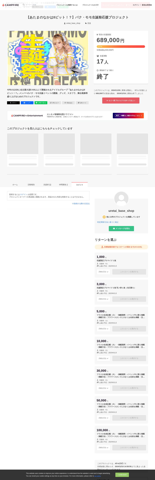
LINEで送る (41, 103)
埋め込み (68, 103)
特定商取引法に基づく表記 (107, 222)
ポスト (13, 103)
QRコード (82, 103)
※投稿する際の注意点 (81, 204)
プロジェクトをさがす (90, 5)
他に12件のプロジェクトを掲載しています (123, 217)
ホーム (15, 185)
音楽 (88, 23)
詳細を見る (103, 272)
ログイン (136, 5)
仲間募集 (63, 185)
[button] (128, 115)
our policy (97, 476)
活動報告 (31, 185)
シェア (27, 103)
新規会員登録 (147, 5)
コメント (79, 185)
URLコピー (54, 103)
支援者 (47, 185)
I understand (122, 475)
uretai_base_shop (72, 23)
